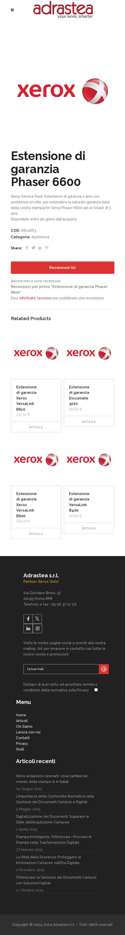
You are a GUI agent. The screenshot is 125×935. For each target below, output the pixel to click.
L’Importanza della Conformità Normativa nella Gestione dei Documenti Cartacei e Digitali (55, 799)
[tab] (62, 267)
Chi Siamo (24, 726)
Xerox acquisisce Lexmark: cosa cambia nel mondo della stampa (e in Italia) (52, 779)
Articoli (22, 721)
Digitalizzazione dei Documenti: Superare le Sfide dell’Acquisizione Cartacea (52, 819)
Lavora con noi (28, 732)
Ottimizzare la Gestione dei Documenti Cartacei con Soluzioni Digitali (56, 880)
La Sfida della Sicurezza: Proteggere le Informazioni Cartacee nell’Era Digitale (48, 860)
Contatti (23, 738)
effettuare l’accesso (35, 298)
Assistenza (40, 237)
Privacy (22, 744)
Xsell (20, 749)
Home (21, 715)
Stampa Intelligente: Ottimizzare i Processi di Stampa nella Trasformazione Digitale (53, 839)
